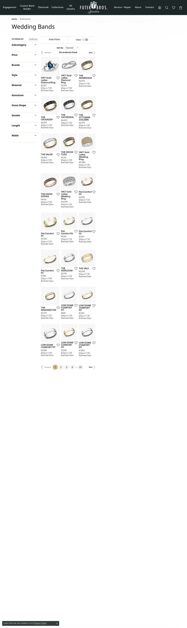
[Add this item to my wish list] (82, 103)
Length (16, 125)
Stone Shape (19, 105)
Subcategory (19, 45)
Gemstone (18, 95)
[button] (159, 7)
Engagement (9, 7)
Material (16, 85)
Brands (16, 65)
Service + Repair (122, 7)
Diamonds (43, 7)
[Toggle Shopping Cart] (180, 7)
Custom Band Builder (27, 7)
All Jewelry (70, 7)
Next (170, 52)
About (138, 7)
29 (120, 523)
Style (14, 75)
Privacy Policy (40, 623)
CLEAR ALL (33, 39)
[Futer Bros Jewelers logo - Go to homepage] (94, 7)
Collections (57, 7)
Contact (149, 7)
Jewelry (14, 19)
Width (15, 135)
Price (15, 55)
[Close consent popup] (57, 623)
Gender (16, 115)
